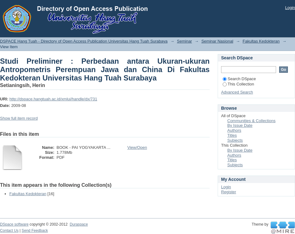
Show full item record (19, 118)
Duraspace (79, 224)
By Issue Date (239, 125)
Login (290, 7)
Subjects (235, 140)
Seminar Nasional (217, 41)
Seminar (184, 41)
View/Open (137, 147)
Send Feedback (35, 230)
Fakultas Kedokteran (261, 41)
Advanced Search (237, 92)
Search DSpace (239, 78)
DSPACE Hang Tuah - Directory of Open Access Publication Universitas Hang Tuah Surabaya (84, 41)
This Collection (238, 84)
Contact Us (9, 230)
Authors (234, 130)
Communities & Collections (251, 120)
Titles (232, 135)
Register (228, 192)
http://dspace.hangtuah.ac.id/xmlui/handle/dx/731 (53, 99)
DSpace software (14, 224)
